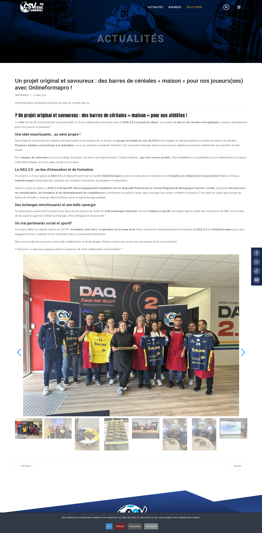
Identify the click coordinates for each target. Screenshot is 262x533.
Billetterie (194, 7)
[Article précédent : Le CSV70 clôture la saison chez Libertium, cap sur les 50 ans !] (26, 466)
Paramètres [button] (134, 526)
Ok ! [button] (109, 526)
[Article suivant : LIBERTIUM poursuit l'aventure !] (237, 466)
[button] (243, 352)
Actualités (155, 7)
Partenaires (22, 95)
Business (175, 7)
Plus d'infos (151, 526)
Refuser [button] (120, 526)
